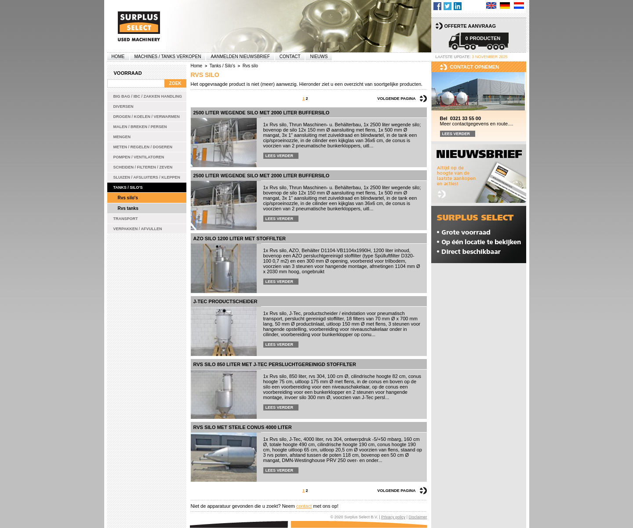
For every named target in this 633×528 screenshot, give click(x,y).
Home (118, 56)
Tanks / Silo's (128, 187)
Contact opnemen (474, 67)
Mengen (122, 137)
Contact (290, 56)
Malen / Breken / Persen (140, 127)
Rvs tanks (128, 208)
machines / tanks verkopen (168, 56)
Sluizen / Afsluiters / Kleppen (146, 177)
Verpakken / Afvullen (137, 229)
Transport (125, 218)
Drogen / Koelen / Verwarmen (146, 116)
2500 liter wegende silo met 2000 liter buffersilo (261, 112)
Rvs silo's (128, 197)
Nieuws (318, 56)
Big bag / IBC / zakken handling (147, 96)
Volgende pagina (396, 98)
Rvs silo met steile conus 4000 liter (242, 427)
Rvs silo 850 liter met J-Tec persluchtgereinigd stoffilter (274, 364)
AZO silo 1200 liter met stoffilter (239, 238)
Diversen (123, 106)
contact (304, 506)
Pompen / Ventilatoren (138, 157)
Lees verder (280, 156)
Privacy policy (393, 517)
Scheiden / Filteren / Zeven (143, 167)
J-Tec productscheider (225, 301)
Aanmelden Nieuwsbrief (240, 56)
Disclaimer (417, 517)
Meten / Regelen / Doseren (143, 147)
